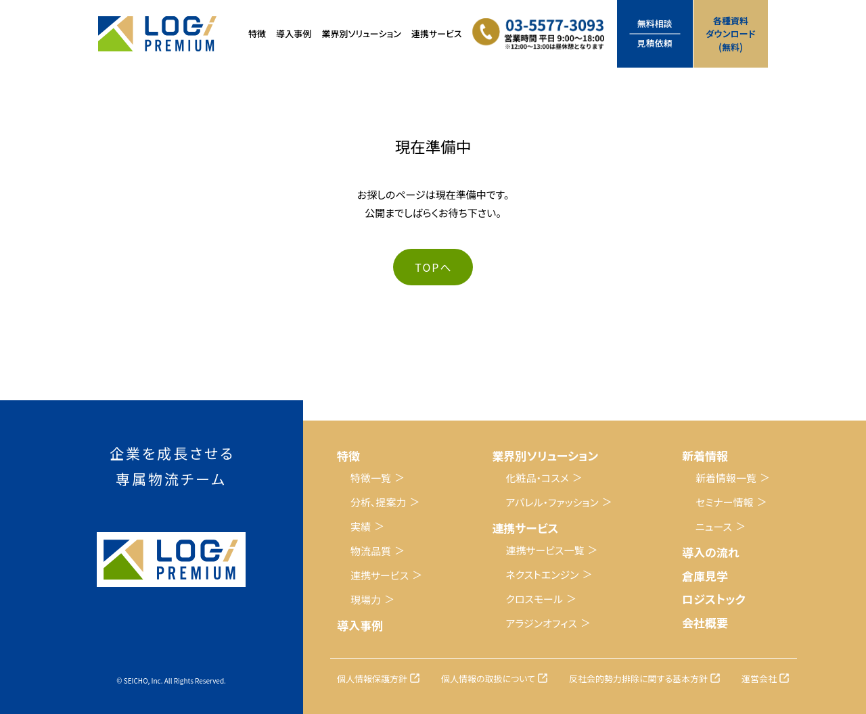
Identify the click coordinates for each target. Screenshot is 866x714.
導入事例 (293, 33)
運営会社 (759, 678)
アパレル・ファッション (551, 502)
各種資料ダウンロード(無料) (731, 33)
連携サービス (379, 575)
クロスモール (534, 599)
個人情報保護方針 (372, 678)
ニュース (714, 526)
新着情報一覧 (726, 478)
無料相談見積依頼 (655, 33)
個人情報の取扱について (488, 678)
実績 (360, 526)
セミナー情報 (725, 502)
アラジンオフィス (541, 623)
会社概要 (705, 622)
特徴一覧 (370, 478)
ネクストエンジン (541, 574)
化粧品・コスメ (536, 478)
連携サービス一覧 (544, 550)
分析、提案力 (378, 502)
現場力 (365, 599)
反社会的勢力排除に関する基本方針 (638, 678)
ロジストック (714, 598)
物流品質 (370, 551)
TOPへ (433, 267)
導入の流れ (710, 552)
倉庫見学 (705, 575)
